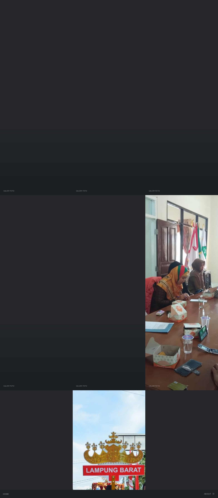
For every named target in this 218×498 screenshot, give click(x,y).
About (207, 494)
